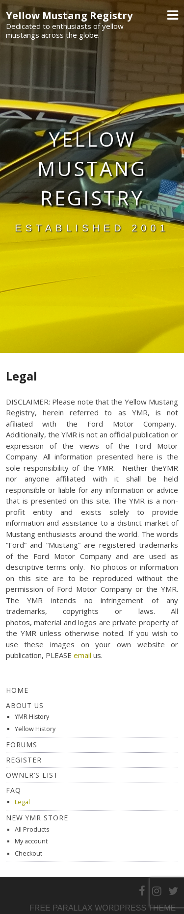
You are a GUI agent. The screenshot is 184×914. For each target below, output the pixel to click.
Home (17, 690)
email (82, 655)
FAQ (13, 790)
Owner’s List (32, 775)
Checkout (28, 853)
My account (31, 841)
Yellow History (35, 729)
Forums (21, 744)
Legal (22, 802)
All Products (32, 829)
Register (24, 759)
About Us (25, 705)
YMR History (32, 716)
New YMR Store (37, 817)
